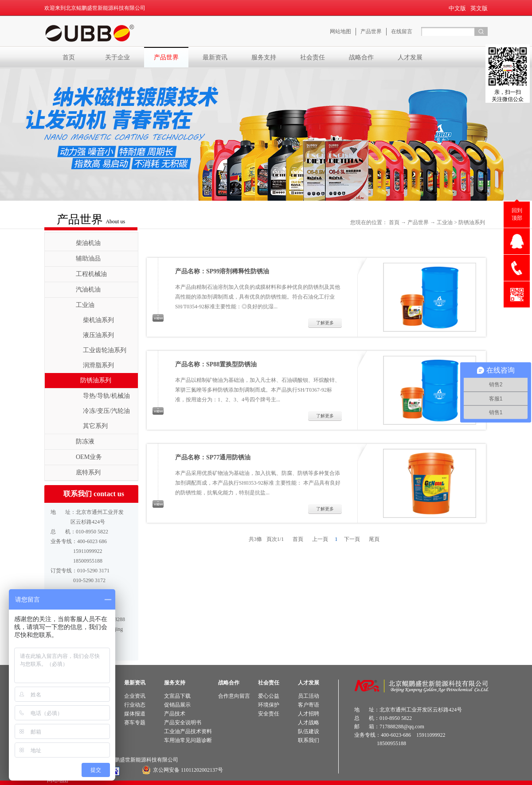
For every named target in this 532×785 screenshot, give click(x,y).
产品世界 (418, 222)
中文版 (457, 8)
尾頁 (374, 539)
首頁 (394, 222)
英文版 (479, 8)
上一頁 (320, 539)
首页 (69, 57)
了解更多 (325, 322)
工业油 (445, 222)
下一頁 (352, 539)
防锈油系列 (471, 222)
